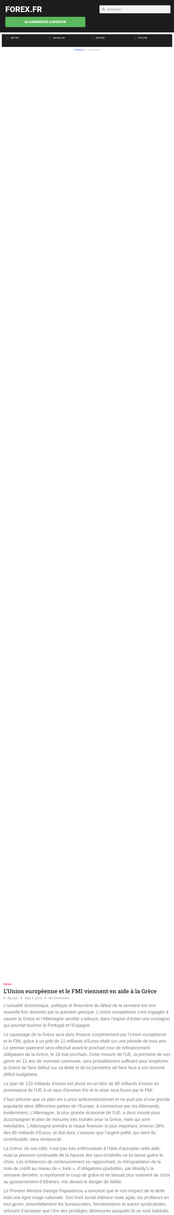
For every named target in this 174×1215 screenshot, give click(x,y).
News (8, 984)
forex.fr (23, 9)
